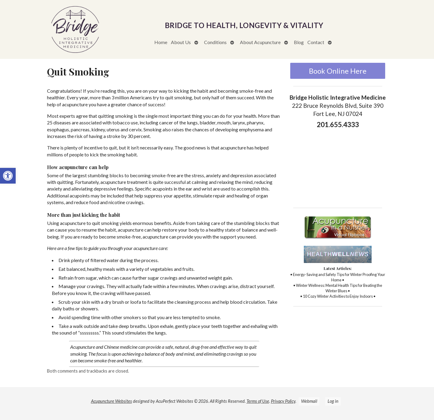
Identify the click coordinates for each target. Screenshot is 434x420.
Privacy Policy (283, 401)
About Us (181, 42)
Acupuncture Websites (111, 401)
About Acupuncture (260, 42)
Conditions (215, 42)
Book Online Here (337, 70)
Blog (299, 42)
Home (160, 42)
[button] (8, 176)
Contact (315, 42)
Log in (333, 401)
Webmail (309, 401)
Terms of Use (258, 401)
